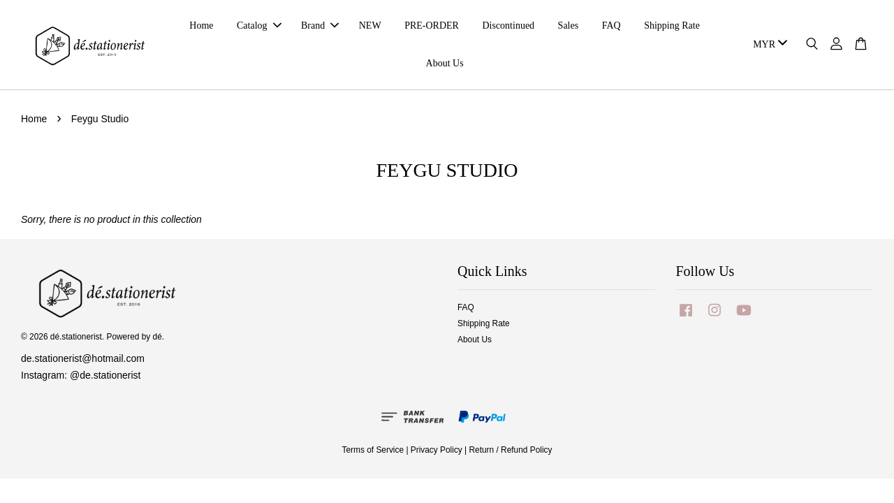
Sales (568, 25)
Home (201, 25)
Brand (320, 25)
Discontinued (508, 25)
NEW (370, 25)
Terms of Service (373, 450)
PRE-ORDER (431, 25)
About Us (445, 63)
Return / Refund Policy (510, 450)
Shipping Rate (672, 25)
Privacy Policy (436, 450)
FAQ (611, 25)
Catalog (259, 25)
